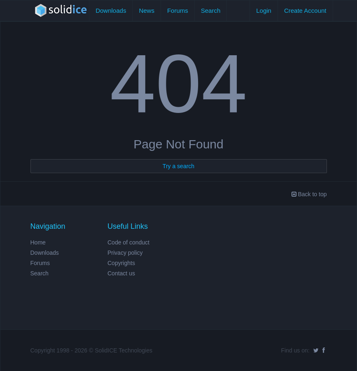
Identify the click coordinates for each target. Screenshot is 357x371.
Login (263, 10)
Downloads (111, 10)
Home (38, 242)
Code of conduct (128, 242)
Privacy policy (125, 252)
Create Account (305, 10)
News (146, 10)
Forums (177, 10)
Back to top (309, 194)
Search (211, 10)
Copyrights (121, 263)
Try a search (178, 166)
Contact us (121, 273)
